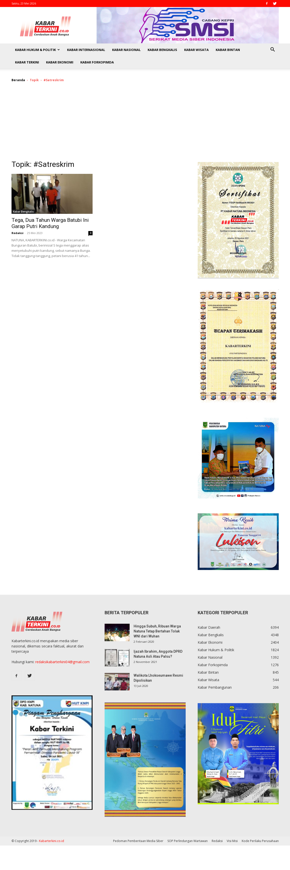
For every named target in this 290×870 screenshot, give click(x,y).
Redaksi (18, 233)
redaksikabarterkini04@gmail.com (62, 661)
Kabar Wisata (196, 49)
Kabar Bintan (228, 49)
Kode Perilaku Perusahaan (260, 841)
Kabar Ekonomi (59, 62)
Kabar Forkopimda (97, 62)
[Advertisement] (145, 124)
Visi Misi (232, 841)
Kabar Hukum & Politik (37, 49)
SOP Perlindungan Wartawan (187, 841)
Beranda (18, 80)
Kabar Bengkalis (162, 49)
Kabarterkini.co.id (51, 841)
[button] (273, 50)
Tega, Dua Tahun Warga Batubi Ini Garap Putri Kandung (50, 223)
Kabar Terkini (27, 62)
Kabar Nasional (126, 49)
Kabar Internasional (86, 49)
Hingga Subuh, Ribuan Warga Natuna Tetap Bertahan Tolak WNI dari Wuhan (157, 631)
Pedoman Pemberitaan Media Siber (138, 841)
